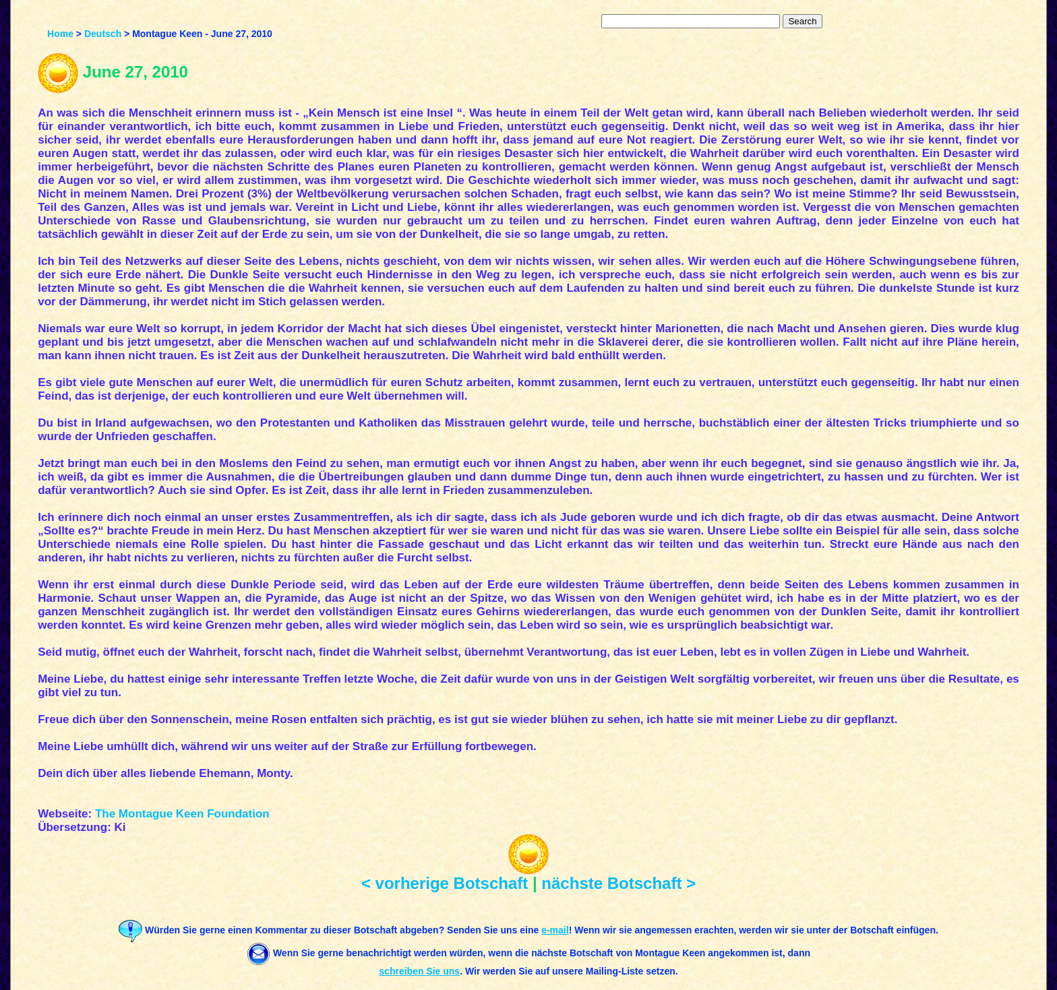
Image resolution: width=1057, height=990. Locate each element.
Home (60, 33)
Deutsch (102, 33)
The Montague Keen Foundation (182, 813)
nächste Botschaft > (618, 883)
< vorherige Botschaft (444, 883)
